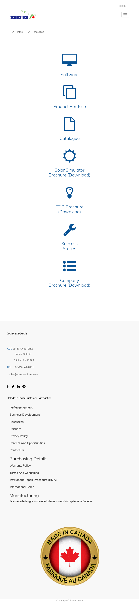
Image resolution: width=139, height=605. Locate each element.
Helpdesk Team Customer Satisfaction (29, 398)
